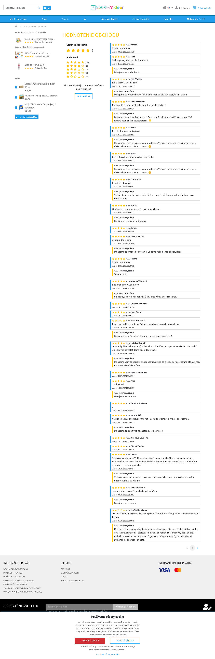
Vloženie (114, 52)
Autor (128, 45)
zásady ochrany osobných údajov (94, 611)
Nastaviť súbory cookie (107, 654)
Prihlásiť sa (83, 96)
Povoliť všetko (125, 640)
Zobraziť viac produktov (26, 117)
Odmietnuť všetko (90, 640)
